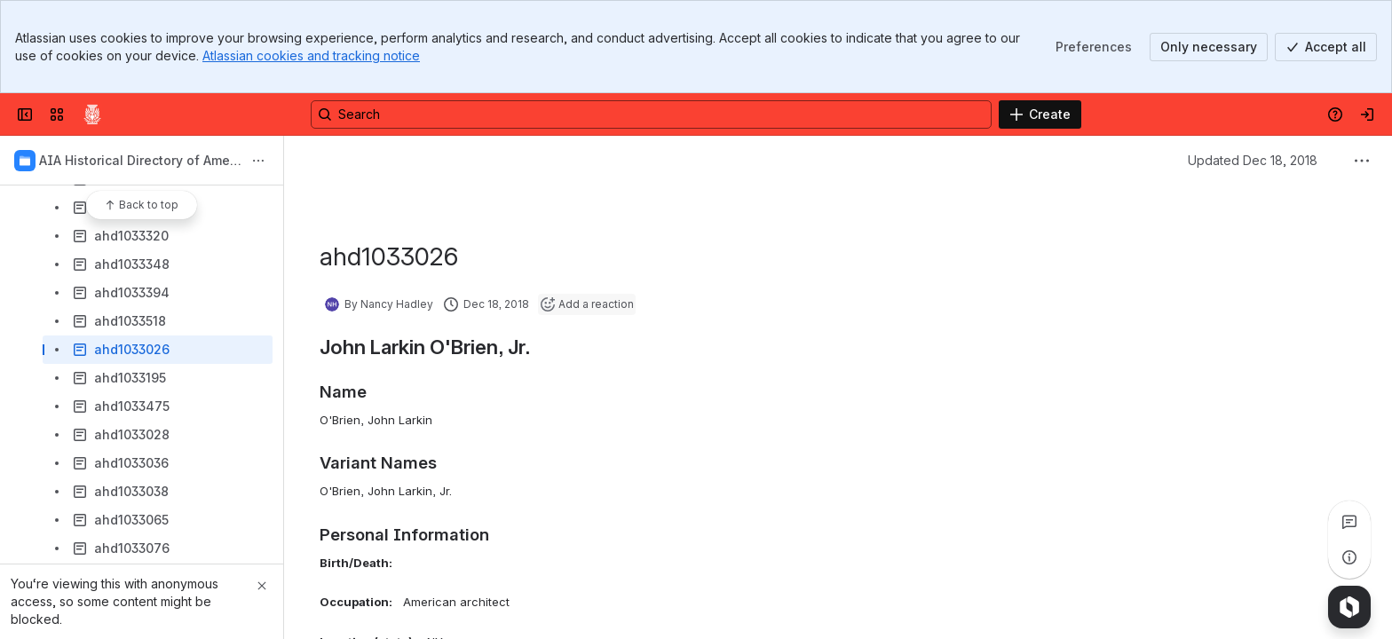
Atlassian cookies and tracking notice (311, 55)
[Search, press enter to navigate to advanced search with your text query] (651, 114)
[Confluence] (92, 114)
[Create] (1040, 114)
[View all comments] (1349, 522)
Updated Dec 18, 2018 (1252, 160)
